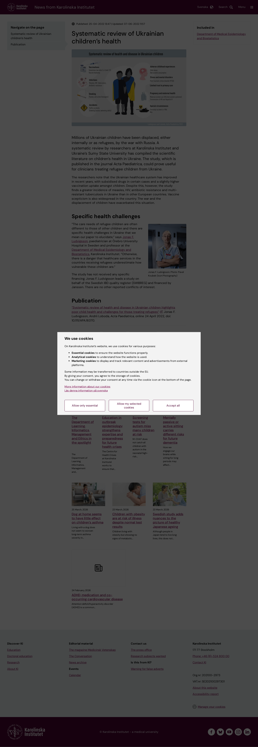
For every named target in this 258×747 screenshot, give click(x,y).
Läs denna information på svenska (86, 390)
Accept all (173, 405)
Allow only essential (85, 405)
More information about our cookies (87, 386)
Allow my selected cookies (129, 405)
